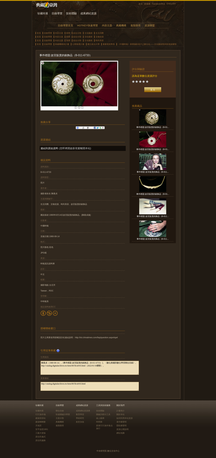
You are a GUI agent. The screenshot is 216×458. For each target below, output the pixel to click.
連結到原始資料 (49, 148)
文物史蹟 (100, 37)
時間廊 (99, 422)
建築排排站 (40, 418)
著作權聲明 (121, 422)
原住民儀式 (40, 437)
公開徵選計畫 (78, 44)
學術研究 (80, 418)
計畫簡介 (120, 411)
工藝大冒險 (40, 433)
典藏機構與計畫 (62, 44)
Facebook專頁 (158, 4)
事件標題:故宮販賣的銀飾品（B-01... (152, 127)
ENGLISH (171, 4)
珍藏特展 (42, 13)
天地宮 (38, 425)
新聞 (68, 33)
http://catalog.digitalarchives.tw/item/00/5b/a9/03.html (89, 386)
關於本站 (120, 414)
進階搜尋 (135, 25)
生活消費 (100, 33)
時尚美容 (100, 40)
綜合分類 (77, 33)
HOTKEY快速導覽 (87, 25)
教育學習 (80, 414)
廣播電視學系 (109, 44)
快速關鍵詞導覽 (63, 414)
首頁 (141, 4)
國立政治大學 (93, 44)
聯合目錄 (60, 411)
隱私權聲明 (121, 425)
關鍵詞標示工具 (103, 414)
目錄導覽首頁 (65, 25)
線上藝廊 (100, 418)
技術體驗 (71, 13)
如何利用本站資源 (124, 418)
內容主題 (107, 25)
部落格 (147, 4)
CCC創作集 (40, 414)
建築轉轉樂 (40, 422)
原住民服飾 (40, 440)
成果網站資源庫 (83, 411)
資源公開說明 (122, 429)
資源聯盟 (150, 25)
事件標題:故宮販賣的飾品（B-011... (153, 172)
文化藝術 (88, 33)
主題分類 (60, 418)
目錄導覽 (57, 13)
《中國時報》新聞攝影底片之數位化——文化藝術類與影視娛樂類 (147, 44)
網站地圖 (120, 433)
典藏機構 (121, 25)
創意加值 (80, 422)
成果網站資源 (88, 13)
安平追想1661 (41, 429)
